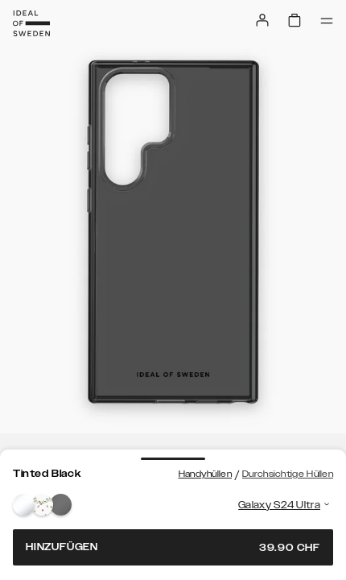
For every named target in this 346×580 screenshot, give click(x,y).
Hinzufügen (173, 547)
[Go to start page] (31, 23)
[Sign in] (262, 20)
